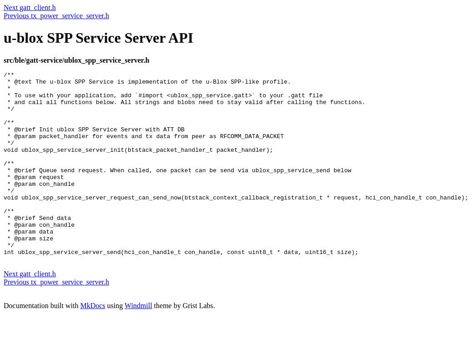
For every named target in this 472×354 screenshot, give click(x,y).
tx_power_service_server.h (69, 16)
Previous (16, 16)
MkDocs (92, 342)
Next (12, 7)
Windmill (138, 342)
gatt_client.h (38, 7)
